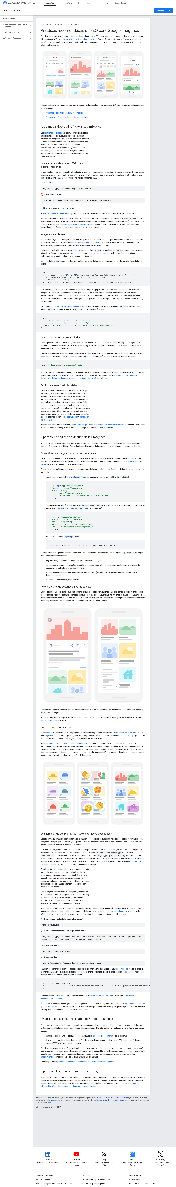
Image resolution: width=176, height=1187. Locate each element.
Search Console (163, 11)
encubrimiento (47, 1057)
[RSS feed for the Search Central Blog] (104, 1156)
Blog (80, 3)
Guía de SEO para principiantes (94, 1184)
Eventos (107, 3)
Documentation (12, 10)
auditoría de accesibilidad (102, 996)
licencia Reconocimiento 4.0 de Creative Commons (111, 1098)
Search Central (21, 3)
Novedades (91, 3)
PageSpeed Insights (79, 425)
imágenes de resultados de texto (83, 39)
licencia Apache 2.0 (55, 1100)
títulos (43, 720)
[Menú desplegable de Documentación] (59, 3)
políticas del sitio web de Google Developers (110, 1100)
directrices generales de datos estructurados (68, 743)
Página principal (46, 24)
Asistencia (69, 3)
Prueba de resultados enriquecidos (142, 1184)
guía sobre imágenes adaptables (86, 242)
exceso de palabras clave (118, 911)
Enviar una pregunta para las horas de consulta (54, 1184)
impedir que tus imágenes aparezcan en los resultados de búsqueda (84, 1062)
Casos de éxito (121, 3)
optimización (72, 417)
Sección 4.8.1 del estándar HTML (70, 306)
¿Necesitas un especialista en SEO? (96, 1180)
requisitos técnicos (52, 133)
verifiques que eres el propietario (79, 224)
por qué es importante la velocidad (113, 425)
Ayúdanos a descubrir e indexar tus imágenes (65, 113)
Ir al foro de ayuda (43, 1180)
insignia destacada (52, 735)
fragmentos (53, 720)
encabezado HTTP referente (102, 1036)
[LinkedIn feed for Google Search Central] (48, 1156)
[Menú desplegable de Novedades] (98, 3)
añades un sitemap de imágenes (57, 213)
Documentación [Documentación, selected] (49, 3)
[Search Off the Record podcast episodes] (132, 1156)
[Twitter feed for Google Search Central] (160, 1156)
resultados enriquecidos (125, 733)
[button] (14, 18)
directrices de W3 (123, 969)
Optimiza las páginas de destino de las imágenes (67, 117)
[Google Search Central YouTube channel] (76, 1156)
